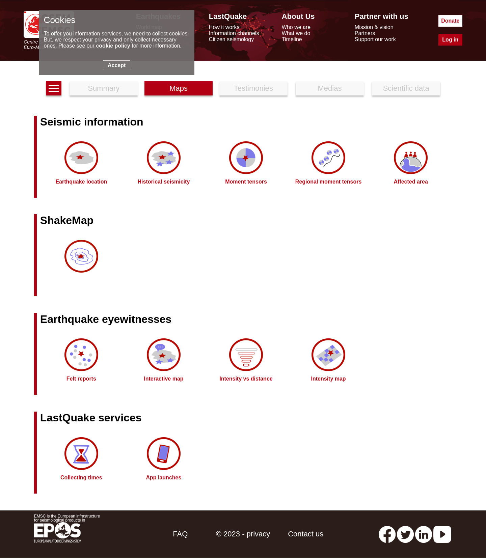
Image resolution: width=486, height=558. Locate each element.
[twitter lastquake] (405, 534)
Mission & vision (374, 27)
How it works (224, 27)
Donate (450, 21)
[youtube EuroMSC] (442, 534)
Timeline (292, 39)
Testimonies (253, 88)
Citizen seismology (231, 39)
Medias (330, 88)
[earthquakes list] (53, 88)
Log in (450, 40)
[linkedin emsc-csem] (423, 534)
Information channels (234, 33)
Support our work (375, 39)
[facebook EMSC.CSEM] (387, 534)
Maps (178, 88)
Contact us (305, 534)
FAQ (180, 534)
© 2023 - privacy (243, 534)
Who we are (296, 27)
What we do (296, 33)
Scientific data (406, 88)
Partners (365, 33)
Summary (103, 88)
